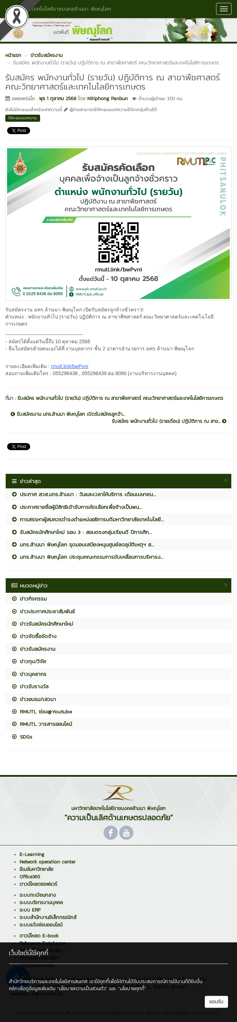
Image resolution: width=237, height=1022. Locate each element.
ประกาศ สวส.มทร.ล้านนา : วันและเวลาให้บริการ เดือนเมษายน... (83, 494)
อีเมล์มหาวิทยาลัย (36, 869)
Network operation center (48, 862)
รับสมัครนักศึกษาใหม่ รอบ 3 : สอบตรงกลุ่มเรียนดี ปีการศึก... (81, 532)
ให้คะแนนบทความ (23, 118)
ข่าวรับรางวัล (30, 686)
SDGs (21, 737)
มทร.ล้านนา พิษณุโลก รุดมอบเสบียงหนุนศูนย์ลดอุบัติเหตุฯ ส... (82, 544)
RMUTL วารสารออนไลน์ (41, 724)
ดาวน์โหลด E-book (39, 936)
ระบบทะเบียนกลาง (38, 895)
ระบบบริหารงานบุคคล (41, 902)
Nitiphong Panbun (107, 98)
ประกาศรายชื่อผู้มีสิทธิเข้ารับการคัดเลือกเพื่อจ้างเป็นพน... (76, 507)
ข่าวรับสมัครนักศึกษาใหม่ (42, 624)
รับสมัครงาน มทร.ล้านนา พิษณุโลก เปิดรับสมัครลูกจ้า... (68, 414)
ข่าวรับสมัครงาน (33, 649)
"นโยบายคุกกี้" (132, 988)
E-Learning (32, 854)
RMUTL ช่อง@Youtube (41, 711)
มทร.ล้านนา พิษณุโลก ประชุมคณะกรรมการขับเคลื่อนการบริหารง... (87, 557)
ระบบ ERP (30, 910)
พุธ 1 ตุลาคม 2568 (57, 98)
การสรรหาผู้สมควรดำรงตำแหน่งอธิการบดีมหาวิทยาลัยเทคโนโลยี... (87, 519)
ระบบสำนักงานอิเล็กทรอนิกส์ (48, 917)
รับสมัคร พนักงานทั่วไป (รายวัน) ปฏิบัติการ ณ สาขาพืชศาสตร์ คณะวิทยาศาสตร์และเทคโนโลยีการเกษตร (120, 398)
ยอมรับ (216, 1001)
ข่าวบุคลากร (28, 674)
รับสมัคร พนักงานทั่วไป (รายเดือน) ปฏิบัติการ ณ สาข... (169, 421)
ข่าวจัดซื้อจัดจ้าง (33, 636)
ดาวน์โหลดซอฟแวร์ (38, 884)
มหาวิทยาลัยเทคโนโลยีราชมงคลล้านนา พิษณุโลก (58, 9)
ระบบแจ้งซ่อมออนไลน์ (41, 925)
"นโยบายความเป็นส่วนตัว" (82, 988)
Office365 (30, 876)
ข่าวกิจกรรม (29, 599)
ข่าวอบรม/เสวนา (33, 699)
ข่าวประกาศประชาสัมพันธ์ (43, 611)
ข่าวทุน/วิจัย (28, 661)
